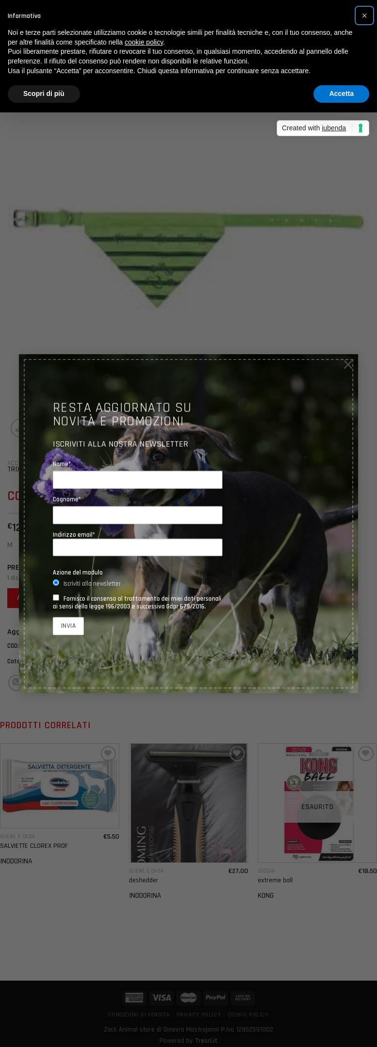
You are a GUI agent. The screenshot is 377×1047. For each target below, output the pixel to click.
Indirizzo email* (137, 543)
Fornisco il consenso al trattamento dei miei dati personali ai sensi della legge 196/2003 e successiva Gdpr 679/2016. (137, 602)
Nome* (62, 464)
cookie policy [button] (144, 42)
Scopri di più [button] (43, 93)
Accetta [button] (341, 93)
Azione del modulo (78, 573)
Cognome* (67, 499)
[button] (364, 15)
